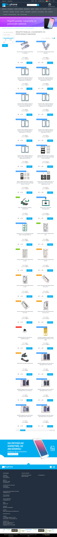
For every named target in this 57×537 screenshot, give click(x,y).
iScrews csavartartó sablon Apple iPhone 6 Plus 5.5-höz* (45, 286)
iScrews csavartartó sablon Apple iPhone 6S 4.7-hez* (25, 312)
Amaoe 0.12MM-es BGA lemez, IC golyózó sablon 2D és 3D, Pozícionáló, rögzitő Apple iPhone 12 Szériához (45, 157)
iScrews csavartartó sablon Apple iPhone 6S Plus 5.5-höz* (46, 312)
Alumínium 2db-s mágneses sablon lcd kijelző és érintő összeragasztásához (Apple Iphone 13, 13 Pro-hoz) (25, 131)
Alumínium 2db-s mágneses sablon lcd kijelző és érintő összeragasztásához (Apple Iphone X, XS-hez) (45, 131)
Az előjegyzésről (41, 475)
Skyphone (4, 28)
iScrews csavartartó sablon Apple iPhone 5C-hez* (25, 260)
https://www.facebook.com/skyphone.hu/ (11, 511)
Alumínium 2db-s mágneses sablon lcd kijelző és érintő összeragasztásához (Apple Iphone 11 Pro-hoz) (45, 79)
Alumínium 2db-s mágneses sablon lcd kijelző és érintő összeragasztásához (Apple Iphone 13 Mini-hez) (25, 105)
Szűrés (5, 45)
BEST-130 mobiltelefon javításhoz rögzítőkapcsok (25, 208)
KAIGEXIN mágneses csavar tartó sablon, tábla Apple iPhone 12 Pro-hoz (46, 390)
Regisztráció (4, 1)
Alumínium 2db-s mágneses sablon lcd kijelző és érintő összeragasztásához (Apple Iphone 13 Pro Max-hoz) (45, 105)
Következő (23, 430)
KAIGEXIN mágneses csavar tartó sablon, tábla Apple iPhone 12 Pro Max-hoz (25, 390)
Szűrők (4, 42)
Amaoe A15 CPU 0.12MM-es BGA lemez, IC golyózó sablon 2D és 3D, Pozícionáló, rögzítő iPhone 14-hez (45, 183)
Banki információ (25, 476)
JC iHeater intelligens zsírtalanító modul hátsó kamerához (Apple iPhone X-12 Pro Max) (46, 338)
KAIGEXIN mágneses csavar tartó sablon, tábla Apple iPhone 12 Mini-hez (46, 364)
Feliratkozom (12, 454)
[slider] (3, 38)
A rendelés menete (41, 1)
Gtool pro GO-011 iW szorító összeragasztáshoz (45, 208)
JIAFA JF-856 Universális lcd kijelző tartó (25, 363)
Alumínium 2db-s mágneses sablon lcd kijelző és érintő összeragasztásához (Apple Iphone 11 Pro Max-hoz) (25, 79)
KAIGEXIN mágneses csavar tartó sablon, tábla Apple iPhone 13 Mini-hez (25, 416)
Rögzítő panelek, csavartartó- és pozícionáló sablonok (23, 28)
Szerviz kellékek (10, 28)
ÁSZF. (36, 1)
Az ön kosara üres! (51, 6)
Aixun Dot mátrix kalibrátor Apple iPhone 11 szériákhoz (25, 52)
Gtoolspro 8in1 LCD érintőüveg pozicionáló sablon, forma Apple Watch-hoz (25, 234)
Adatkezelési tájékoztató (26, 475)
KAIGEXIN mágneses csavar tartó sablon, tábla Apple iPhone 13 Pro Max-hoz (46, 416)
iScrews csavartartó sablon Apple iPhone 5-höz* (45, 234)
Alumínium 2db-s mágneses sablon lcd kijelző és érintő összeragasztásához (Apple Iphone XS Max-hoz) (25, 157)
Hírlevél (32, 1)
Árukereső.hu (28, 531)
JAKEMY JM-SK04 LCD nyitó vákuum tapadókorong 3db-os (25, 338)
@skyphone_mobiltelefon (8, 507)
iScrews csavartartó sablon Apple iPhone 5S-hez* (46, 260)
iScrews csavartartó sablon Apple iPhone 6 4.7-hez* (25, 286)
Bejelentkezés (10, 1)
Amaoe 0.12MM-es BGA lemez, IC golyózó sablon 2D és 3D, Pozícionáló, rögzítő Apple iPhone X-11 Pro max (25, 183)
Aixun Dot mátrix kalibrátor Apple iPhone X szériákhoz (45, 52)
